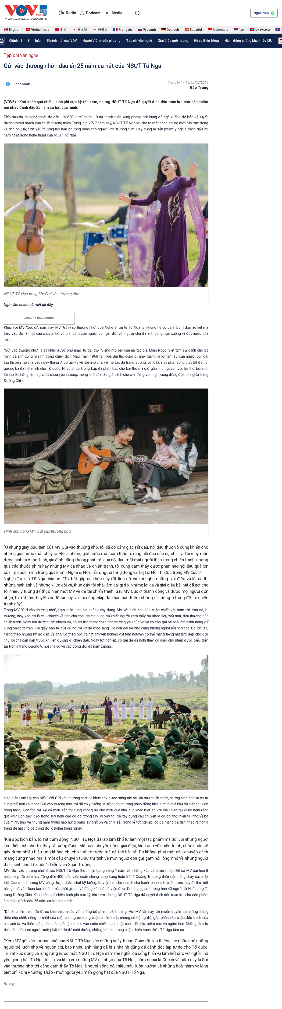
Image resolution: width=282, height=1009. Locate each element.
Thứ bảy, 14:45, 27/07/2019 (188, 82)
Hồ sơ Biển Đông (206, 40)
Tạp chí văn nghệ (139, 40)
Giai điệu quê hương (173, 40)
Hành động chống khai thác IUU (248, 40)
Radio (67, 13)
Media (113, 13)
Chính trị (15, 40)
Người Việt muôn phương (101, 40)
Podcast (90, 13)
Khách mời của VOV (62, 40)
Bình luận (35, 40)
